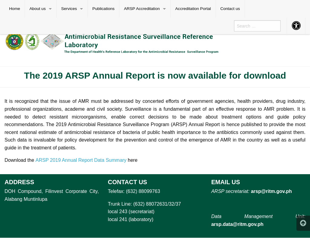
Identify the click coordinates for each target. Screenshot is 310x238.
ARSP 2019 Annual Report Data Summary (80, 160)
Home (14, 8)
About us (37, 8)
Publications (103, 8)
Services (69, 8)
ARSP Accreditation (142, 8)
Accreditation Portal (193, 8)
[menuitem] (15, 9)
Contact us (230, 8)
